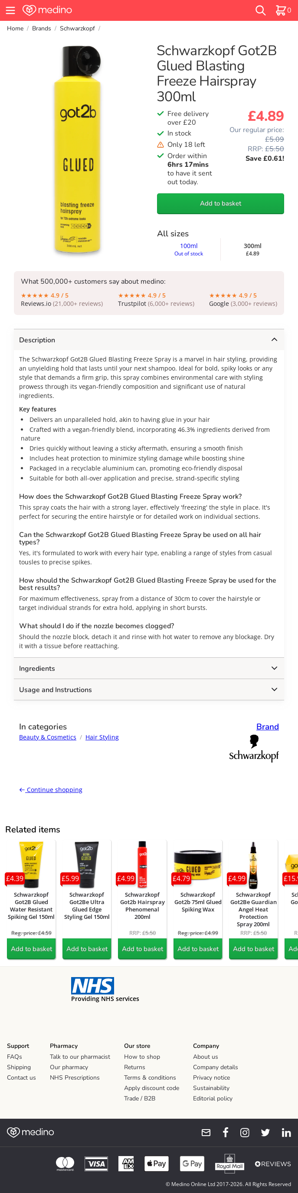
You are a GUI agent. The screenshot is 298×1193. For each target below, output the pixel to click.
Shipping (19, 1067)
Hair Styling (102, 737)
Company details (215, 1067)
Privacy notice (211, 1078)
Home (15, 28)
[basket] (283, 10)
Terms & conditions (150, 1078)
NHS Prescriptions (75, 1078)
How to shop (142, 1057)
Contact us (21, 1078)
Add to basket (220, 203)
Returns (134, 1067)
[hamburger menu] (10, 10)
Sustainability (211, 1088)
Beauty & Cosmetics (47, 737)
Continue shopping (50, 789)
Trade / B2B (139, 1098)
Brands (41, 28)
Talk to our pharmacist (80, 1057)
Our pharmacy (69, 1067)
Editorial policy (213, 1098)
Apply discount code (151, 1088)
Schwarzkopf (77, 28)
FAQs (14, 1057)
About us (205, 1057)
